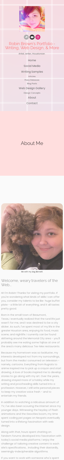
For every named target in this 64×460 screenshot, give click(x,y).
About (32, 98)
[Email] (32, 38)
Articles (32, 76)
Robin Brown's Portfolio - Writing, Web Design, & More (32, 46)
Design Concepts (32, 93)
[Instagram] (37, 38)
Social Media (32, 66)
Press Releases (32, 80)
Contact (32, 103)
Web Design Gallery (32, 88)
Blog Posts (32, 83)
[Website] (26, 38)
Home (32, 60)
